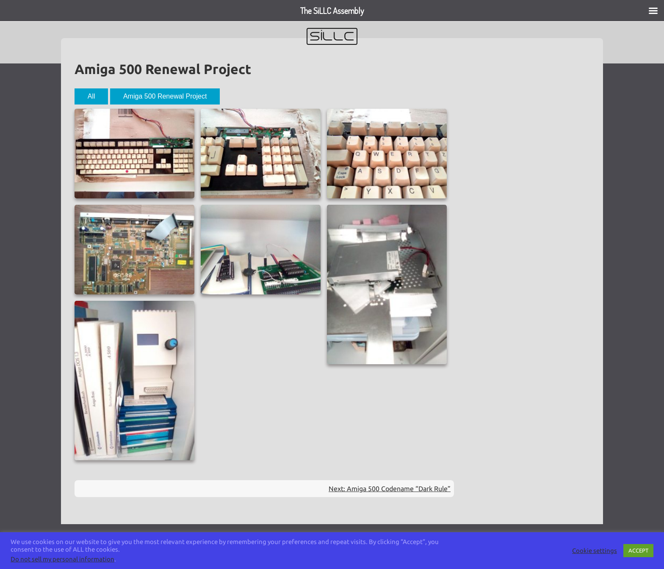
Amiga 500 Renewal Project (165, 96)
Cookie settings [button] (594, 550)
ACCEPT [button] (638, 550)
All (91, 96)
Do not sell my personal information (62, 559)
